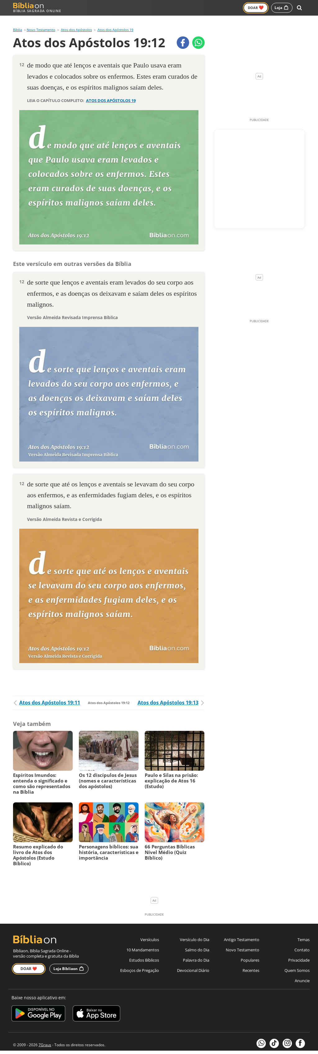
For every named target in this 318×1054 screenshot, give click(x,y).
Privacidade (299, 952)
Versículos (165, 7)
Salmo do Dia (197, 942)
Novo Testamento (130, 7)
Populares (250, 952)
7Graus (45, 1036)
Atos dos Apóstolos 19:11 (46, 694)
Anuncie (302, 973)
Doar (256, 7)
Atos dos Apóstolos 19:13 (171, 694)
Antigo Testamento (86, 7)
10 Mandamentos (142, 942)
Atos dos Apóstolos (76, 22)
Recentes (251, 962)
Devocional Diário (193, 962)
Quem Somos (297, 962)
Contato (302, 942)
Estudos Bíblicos (144, 952)
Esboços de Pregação (139, 962)
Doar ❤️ (28, 960)
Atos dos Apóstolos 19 (115, 22)
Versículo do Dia (194, 932)
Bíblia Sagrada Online (37, 7)
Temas (304, 932)
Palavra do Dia (196, 952)
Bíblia (17, 22)
